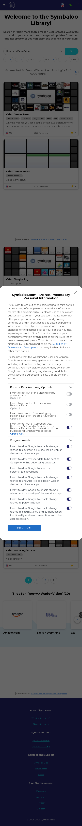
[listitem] (41, 387)
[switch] (69, 394)
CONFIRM (24, 528)
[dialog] (41, 413)
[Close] (75, 293)
